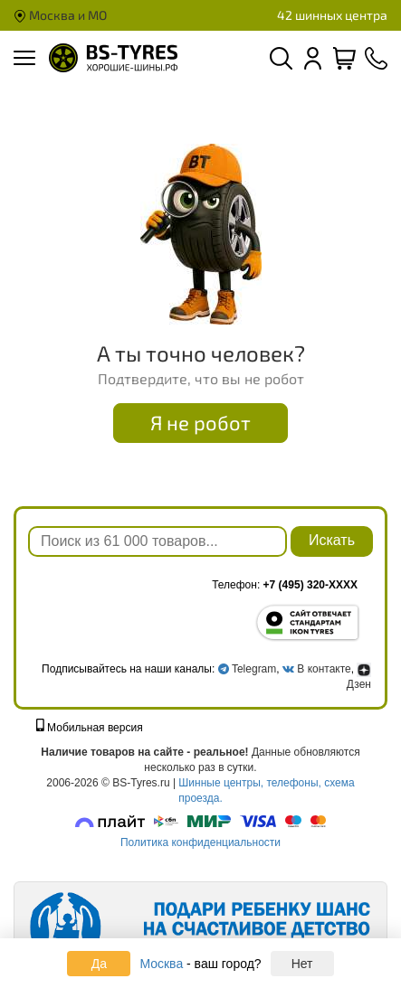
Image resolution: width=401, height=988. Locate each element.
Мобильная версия (89, 727)
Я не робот (200, 422)
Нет (302, 963)
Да (99, 963)
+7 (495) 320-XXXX (310, 585)
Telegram (254, 669)
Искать (332, 540)
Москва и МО (60, 15)
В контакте (323, 669)
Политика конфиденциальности (200, 842)
